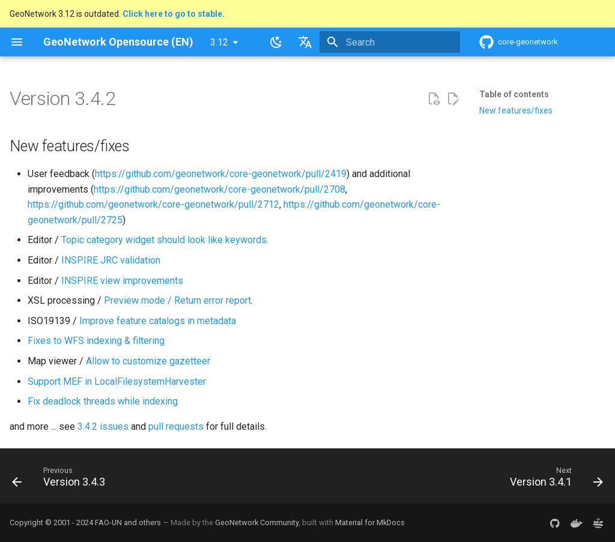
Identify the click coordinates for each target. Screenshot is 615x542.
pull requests (176, 426)
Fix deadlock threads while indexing (103, 401)
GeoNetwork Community (256, 522)
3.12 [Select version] (219, 42)
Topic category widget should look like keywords (164, 239)
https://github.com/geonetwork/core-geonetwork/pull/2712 (153, 204)
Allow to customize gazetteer (148, 361)
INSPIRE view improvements (122, 280)
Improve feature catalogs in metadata (157, 321)
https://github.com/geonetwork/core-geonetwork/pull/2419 (221, 173)
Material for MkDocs (370, 522)
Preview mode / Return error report (177, 300)
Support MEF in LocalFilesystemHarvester (117, 381)
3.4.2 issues (103, 426)
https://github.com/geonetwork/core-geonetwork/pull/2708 (219, 189)
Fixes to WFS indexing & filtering (96, 340)
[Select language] (305, 42)
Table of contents (514, 94)
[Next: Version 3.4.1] (553, 479)
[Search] (390, 42)
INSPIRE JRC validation (110, 260)
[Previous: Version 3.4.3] (61, 479)
